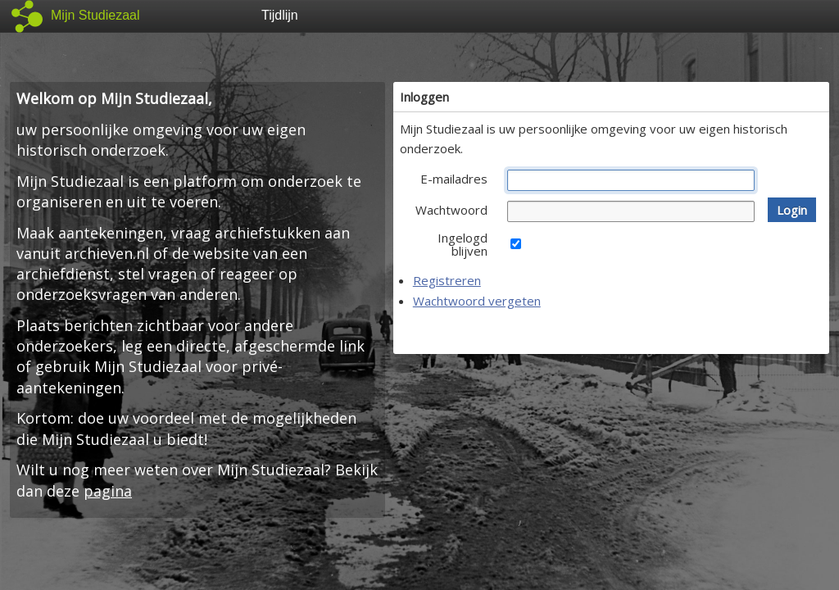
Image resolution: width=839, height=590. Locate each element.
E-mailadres (454, 178)
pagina (108, 491)
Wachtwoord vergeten (477, 301)
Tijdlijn (279, 15)
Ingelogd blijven (463, 244)
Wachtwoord (451, 210)
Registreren (447, 280)
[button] (792, 209)
